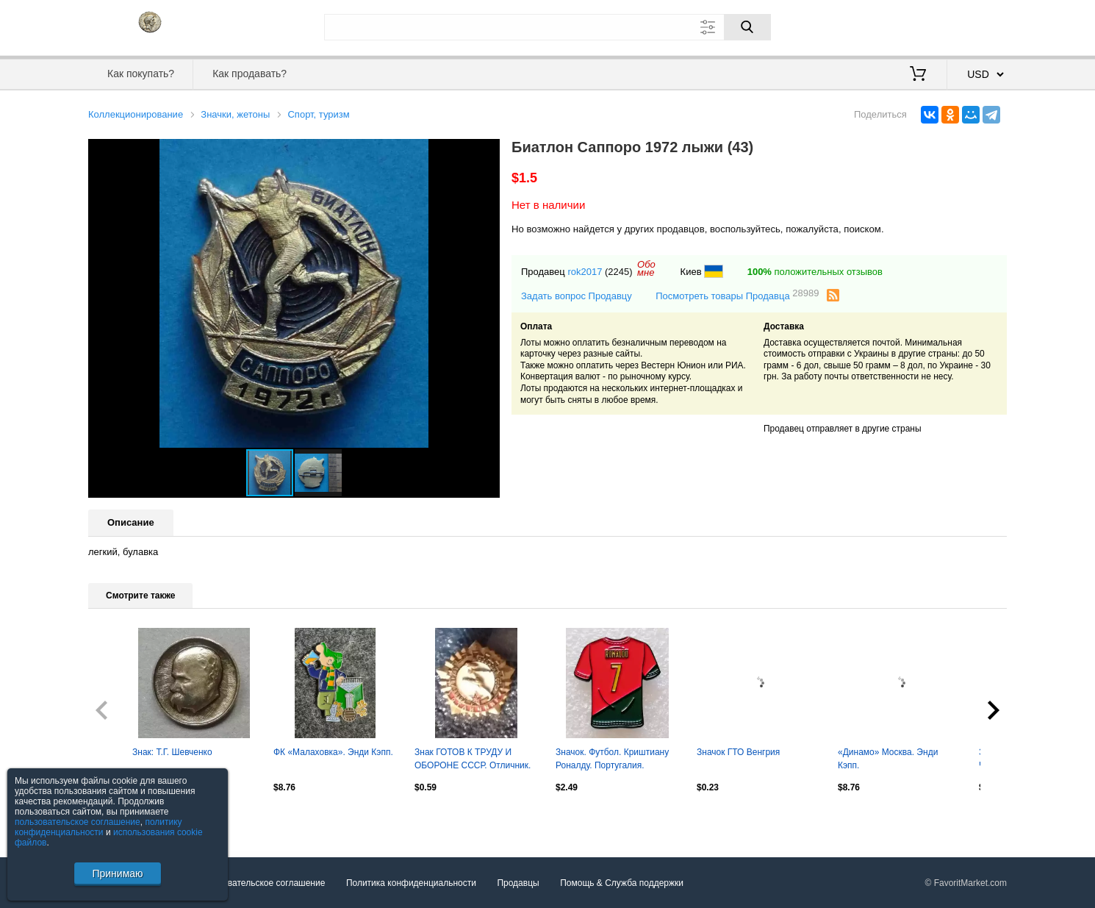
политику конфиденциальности (98, 827)
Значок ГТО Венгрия (738, 752)
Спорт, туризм (318, 114)
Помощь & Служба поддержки (621, 883)
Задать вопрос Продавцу (576, 295)
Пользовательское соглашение (262, 883)
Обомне (646, 268)
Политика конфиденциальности (411, 883)
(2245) (619, 271)
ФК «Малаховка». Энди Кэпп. (333, 752)
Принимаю (117, 873)
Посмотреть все (120, 818)
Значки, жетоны (235, 114)
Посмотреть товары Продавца (737, 295)
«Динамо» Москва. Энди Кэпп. (888, 759)
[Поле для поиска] (547, 27)
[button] (486, 152)
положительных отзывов (815, 271)
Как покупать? (140, 73)
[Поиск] (747, 27)
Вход (921, 26)
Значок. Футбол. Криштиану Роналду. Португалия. (612, 759)
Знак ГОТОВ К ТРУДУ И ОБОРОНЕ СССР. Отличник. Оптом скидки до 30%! (472, 760)
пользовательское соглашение (77, 822)
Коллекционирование (135, 114)
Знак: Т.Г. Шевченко (172, 752)
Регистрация (977, 26)
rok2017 (584, 271)
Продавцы (518, 883)
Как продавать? (249, 73)
